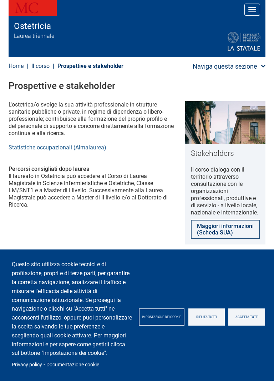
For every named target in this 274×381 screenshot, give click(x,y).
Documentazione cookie (72, 364)
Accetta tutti (246, 317)
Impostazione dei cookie (161, 317)
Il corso (40, 66)
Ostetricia (32, 26)
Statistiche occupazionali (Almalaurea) (57, 147)
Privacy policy (27, 364)
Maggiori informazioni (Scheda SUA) (225, 229)
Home (16, 66)
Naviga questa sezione (225, 66)
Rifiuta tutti (206, 317)
